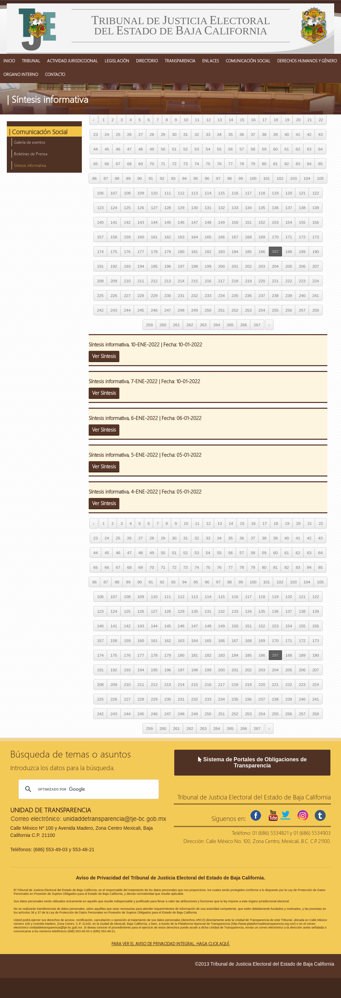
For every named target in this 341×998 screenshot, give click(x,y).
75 (208, 163)
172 (302, 237)
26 (129, 134)
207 (315, 266)
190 (315, 251)
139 (315, 207)
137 (288, 207)
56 (230, 149)
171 (288, 237)
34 (219, 134)
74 (197, 163)
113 (194, 193)
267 (257, 325)
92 (162, 178)
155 (302, 222)
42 (309, 134)
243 (113, 310)
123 (100, 207)
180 (181, 251)
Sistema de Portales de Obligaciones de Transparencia (252, 762)
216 (208, 281)
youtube (273, 815)
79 (253, 163)
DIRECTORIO (147, 60)
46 (118, 149)
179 (167, 251)
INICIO (9, 60)
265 (230, 325)
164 (194, 237)
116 (235, 193)
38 (264, 134)
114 (208, 193)
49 (152, 149)
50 (163, 149)
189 (302, 251)
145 (167, 222)
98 (229, 178)
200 (221, 266)
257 (302, 310)
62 (298, 149)
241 (315, 295)
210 (127, 281)
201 (235, 266)
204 (275, 266)
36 (241, 134)
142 (127, 222)
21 (309, 120)
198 (194, 266)
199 (208, 266)
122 (315, 193)
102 (280, 178)
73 (185, 163)
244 (127, 310)
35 (230, 134)
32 (197, 134)
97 (218, 178)
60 (275, 149)
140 (100, 222)
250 (208, 310)
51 (174, 149)
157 (100, 237)
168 (248, 237)
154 (288, 222)
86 (94, 178)
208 (100, 281)
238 (275, 295)
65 (95, 163)
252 (235, 310)
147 (194, 222)
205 (288, 266)
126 (140, 207)
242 (100, 310)
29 (163, 134)
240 (302, 295)
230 (167, 295)
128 (167, 207)
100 (253, 178)
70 (152, 163)
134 (248, 207)
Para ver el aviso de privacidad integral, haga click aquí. (171, 943)
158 (113, 237)
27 (140, 134)
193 (127, 266)
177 (140, 251)
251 (221, 310)
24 (107, 134)
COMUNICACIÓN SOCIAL (248, 60)
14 (231, 120)
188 (288, 251)
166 (221, 237)
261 (176, 325)
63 (309, 149)
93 (173, 178)
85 (320, 163)
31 (185, 134)
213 (167, 281)
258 (315, 310)
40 (286, 134)
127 (154, 207)
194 (140, 266)
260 (163, 325)
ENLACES (210, 60)
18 (276, 120)
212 (154, 281)
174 (100, 251)
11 (197, 120)
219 (248, 281)
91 (151, 178)
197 (181, 266)
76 (219, 163)
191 (100, 266)
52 (185, 149)
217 (221, 281)
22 (320, 120)
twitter (285, 815)
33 (208, 134)
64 (320, 149)
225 (100, 295)
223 (302, 281)
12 (208, 120)
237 (261, 295)
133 (235, 207)
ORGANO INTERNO (20, 74)
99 (240, 178)
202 (248, 266)
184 (235, 251)
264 (216, 325)
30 (174, 134)
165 (208, 237)
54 (208, 149)
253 (248, 310)
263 (203, 325)
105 (320, 178)
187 (275, 251)
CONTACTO (55, 74)
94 (184, 178)
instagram (302, 815)
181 (194, 251)
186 (261, 251)
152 (261, 222)
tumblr (320, 815)
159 (127, 237)
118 (261, 193)
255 (275, 310)
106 (100, 193)
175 (113, 251)
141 (113, 222)
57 (241, 149)
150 (235, 222)
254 (261, 310)
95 (196, 178)
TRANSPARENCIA (180, 60)
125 (127, 207)
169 (261, 237)
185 (248, 251)
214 (181, 281)
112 (181, 193)
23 (95, 134)
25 (118, 134)
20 (298, 120)
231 (181, 295)
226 (113, 295)
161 (154, 237)
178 (154, 251)
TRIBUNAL (31, 60)
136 (275, 207)
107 (113, 193)
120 (288, 193)
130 (194, 207)
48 (140, 149)
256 (288, 310)
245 (140, 310)
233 (208, 295)
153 (275, 222)
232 (194, 295)
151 (248, 222)
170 (275, 237)
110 (154, 193)
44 (95, 149)
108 (127, 193)
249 (194, 310)
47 (129, 149)
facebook (255, 815)
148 (208, 222)
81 (275, 163)
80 (264, 163)
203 (261, 266)
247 (167, 310)
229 (154, 295)
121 (302, 193)
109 (140, 193)
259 (149, 325)
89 (128, 178)
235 (235, 295)
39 (275, 134)
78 (241, 163)
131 (208, 207)
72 (174, 163)
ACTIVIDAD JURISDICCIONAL (72, 60)
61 (286, 149)
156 (315, 222)
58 (253, 149)
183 (221, 251)
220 (261, 281)
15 (242, 120)
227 (127, 295)
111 (167, 193)
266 (243, 325)
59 (264, 149)
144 (154, 222)
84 (309, 163)
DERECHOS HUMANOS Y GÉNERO (307, 60)
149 (221, 222)
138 (302, 207)
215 (194, 281)
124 (113, 207)
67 (118, 163)
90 (139, 178)
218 (235, 281)
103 (293, 178)
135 (261, 207)
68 (129, 163)
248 (181, 310)
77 (230, 163)
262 (190, 325)
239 (288, 295)
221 (275, 281)
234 (221, 295)
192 (113, 266)
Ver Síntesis (104, 356)
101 (266, 178)
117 (248, 193)
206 (302, 266)
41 (298, 134)
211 (140, 281)
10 (186, 120)
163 (181, 237)
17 (265, 120)
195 (154, 266)
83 (298, 163)
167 (235, 237)
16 (253, 120)
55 (219, 149)
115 (221, 193)
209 (113, 281)
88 (117, 178)
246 (154, 310)
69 (140, 163)
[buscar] (87, 789)
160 (140, 237)
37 (253, 134)
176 (127, 251)
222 (288, 281)
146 (181, 222)
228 (140, 295)
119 (275, 193)
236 (248, 295)
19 (287, 120)
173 (315, 237)
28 (152, 134)
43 (320, 134)
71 (163, 163)
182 (208, 251)
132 (221, 207)
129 (181, 207)
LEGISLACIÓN (117, 60)
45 (107, 149)
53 (197, 149)
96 (207, 178)
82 (286, 163)
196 (167, 266)
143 (140, 222)
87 (106, 178)
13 (220, 120)
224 (315, 281)
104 (306, 178)
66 (107, 163)
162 (167, 237)
